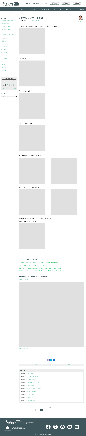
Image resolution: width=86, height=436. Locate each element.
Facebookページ (23, 348)
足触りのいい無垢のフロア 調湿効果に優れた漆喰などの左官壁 (43, 262)
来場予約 (54, 3)
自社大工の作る (24, 265)
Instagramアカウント (24, 279)
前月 (3, 89)
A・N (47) (4, 47)
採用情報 (68, 9)
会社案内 (82, 9)
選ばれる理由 (33, 9)
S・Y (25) (4, 67)
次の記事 (68, 364)
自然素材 (22, 262)
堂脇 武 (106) (5, 41)
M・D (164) (5, 44)
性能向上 (22, 268)
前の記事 (34, 364)
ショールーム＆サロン (58, 9)
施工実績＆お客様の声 (44, 9)
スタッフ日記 (30, 20)
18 (15, 84)
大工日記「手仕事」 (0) (8, 34)
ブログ (75, 9)
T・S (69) (4, 55)
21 (7, 85)
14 (7, 84)
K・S (37, 20)
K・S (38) (4, 61)
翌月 (15, 89)
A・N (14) (4, 64)
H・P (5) (4, 73)
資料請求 (65, 3)
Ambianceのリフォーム (20, 9)
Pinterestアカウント (24, 351)
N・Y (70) (4, 49)
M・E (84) (4, 52)
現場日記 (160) (5, 23)
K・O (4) (4, 70)
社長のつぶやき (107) (7, 20)
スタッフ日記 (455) (7, 26)
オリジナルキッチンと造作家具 (37, 265)
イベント (44, 3)
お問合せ (77, 3)
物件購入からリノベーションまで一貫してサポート (33, 270)
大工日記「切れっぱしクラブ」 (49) (8, 30)
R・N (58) (4, 58)
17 (13, 84)
